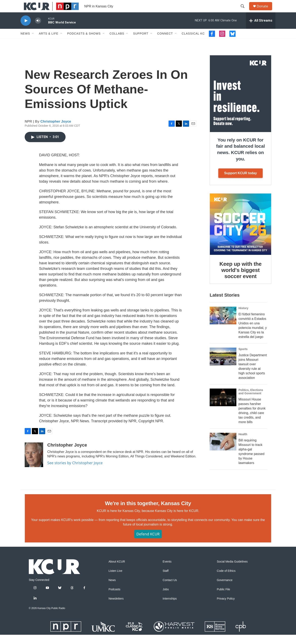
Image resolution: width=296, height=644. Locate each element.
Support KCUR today (240, 182)
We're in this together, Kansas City (148, 512)
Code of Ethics (226, 580)
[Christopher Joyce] (34, 464)
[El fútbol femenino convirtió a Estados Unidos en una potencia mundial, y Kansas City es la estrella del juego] (223, 325)
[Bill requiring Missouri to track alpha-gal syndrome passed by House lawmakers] (223, 451)
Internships (170, 607)
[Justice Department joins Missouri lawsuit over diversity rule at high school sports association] (223, 366)
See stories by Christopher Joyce (75, 472)
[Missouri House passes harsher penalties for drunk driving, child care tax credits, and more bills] (223, 406)
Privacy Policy (226, 607)
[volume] (38, 30)
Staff (166, 580)
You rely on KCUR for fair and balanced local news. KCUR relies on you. (240, 159)
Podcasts (114, 598)
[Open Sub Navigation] (33, 42)
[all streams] (260, 30)
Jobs (166, 598)
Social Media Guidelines (232, 570)
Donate (265, 11)
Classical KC (193, 42)
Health (242, 443)
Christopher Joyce (55, 131)
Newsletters (116, 607)
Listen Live (115, 580)
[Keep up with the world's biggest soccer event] (240, 233)
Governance (224, 589)
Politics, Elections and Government (250, 401)
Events (167, 570)
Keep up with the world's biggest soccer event (241, 279)
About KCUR (117, 570)
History (243, 317)
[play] (25, 30)
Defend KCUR (148, 543)
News (25, 42)
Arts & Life (48, 42)
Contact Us (170, 589)
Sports (242, 358)
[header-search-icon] (244, 11)
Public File (223, 598)
